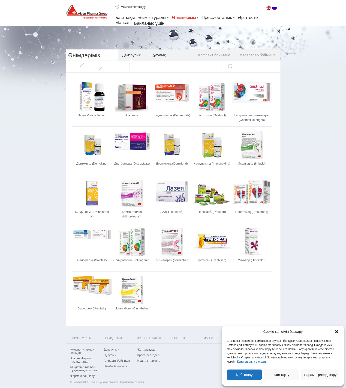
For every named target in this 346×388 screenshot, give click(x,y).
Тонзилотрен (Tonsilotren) (172, 260)
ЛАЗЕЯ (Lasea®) (171, 212)
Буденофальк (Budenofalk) (171, 115)
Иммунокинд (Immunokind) (211, 163)
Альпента (132, 115)
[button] (336, 331)
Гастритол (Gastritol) (212, 115)
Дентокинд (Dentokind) (92, 163)
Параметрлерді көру (320, 375)
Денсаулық (131, 55)
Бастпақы (125, 17)
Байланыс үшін (149, 23)
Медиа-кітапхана (148, 360)
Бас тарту (281, 375)
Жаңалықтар (146, 349)
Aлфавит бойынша (214, 55)
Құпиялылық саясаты (252, 361)
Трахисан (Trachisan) (211, 260)
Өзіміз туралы (152, 17)
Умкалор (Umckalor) (251, 260)
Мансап (123, 22)
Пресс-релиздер (148, 355)
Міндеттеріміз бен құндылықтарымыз (83, 369)
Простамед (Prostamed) (251, 212)
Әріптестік (248, 17)
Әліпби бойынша (115, 366)
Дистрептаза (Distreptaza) (132, 163)
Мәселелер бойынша (257, 55)
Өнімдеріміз (184, 17)
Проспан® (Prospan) (212, 212)
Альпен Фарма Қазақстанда (80, 360)
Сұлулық (158, 55)
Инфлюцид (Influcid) (251, 163)
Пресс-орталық (217, 17)
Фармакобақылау (82, 376)
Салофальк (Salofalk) (92, 260)
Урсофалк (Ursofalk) (92, 308)
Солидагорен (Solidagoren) (131, 260)
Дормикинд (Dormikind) (172, 163)
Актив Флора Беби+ (92, 115)
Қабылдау (244, 375)
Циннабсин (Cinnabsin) (132, 308)
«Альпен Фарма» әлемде (82, 351)
